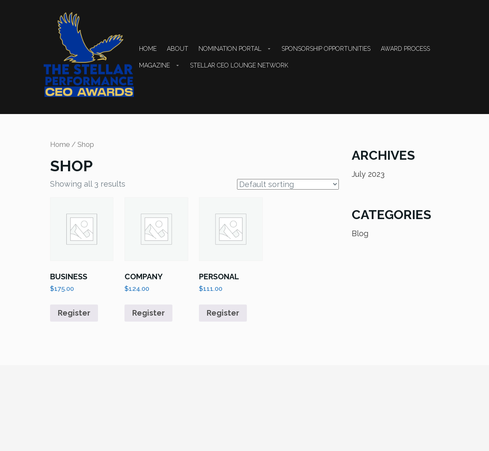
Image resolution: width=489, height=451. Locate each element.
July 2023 (368, 174)
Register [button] (74, 312)
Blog (360, 233)
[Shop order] (288, 184)
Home (148, 48)
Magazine (154, 65)
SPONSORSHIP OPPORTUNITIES (326, 48)
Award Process (405, 48)
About (177, 48)
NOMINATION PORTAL (230, 48)
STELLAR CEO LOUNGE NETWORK (239, 65)
